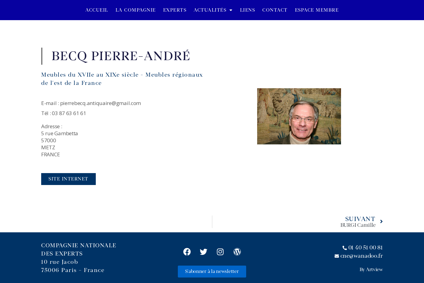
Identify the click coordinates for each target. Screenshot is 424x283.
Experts (175, 10)
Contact (275, 10)
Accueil (96, 10)
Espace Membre (317, 10)
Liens (247, 10)
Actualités (213, 10)
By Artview (371, 269)
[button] (68, 179)
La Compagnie (136, 10)
